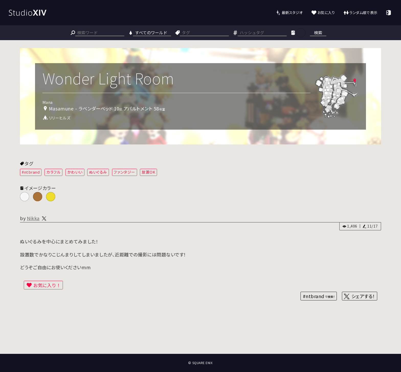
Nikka (33, 218)
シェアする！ (363, 296)
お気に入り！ (47, 285)
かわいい (75, 172)
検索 (318, 32)
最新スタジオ (292, 12)
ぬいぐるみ (98, 172)
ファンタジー (124, 172)
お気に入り (326, 12)
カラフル (53, 172)
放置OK (148, 172)
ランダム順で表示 (363, 12)
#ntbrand (31, 172)
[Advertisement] (200, 334)
